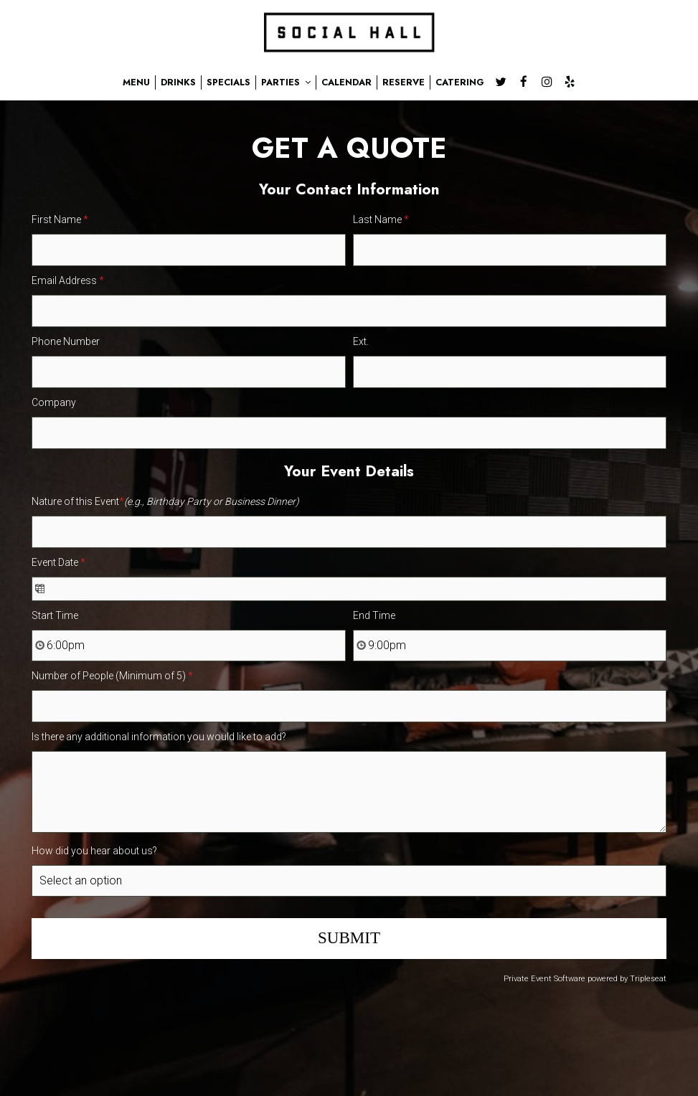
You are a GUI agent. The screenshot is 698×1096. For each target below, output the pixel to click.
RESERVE (403, 82)
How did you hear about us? (94, 850)
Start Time (55, 615)
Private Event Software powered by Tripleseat (585, 978)
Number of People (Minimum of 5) (112, 675)
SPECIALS (228, 82)
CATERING (459, 82)
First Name (60, 219)
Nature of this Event (165, 501)
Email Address (68, 280)
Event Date (58, 562)
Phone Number (66, 341)
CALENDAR (346, 82)
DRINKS (178, 82)
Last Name (381, 219)
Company (54, 402)
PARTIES (286, 82)
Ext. (361, 341)
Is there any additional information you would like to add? (159, 736)
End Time (374, 615)
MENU (136, 82)
